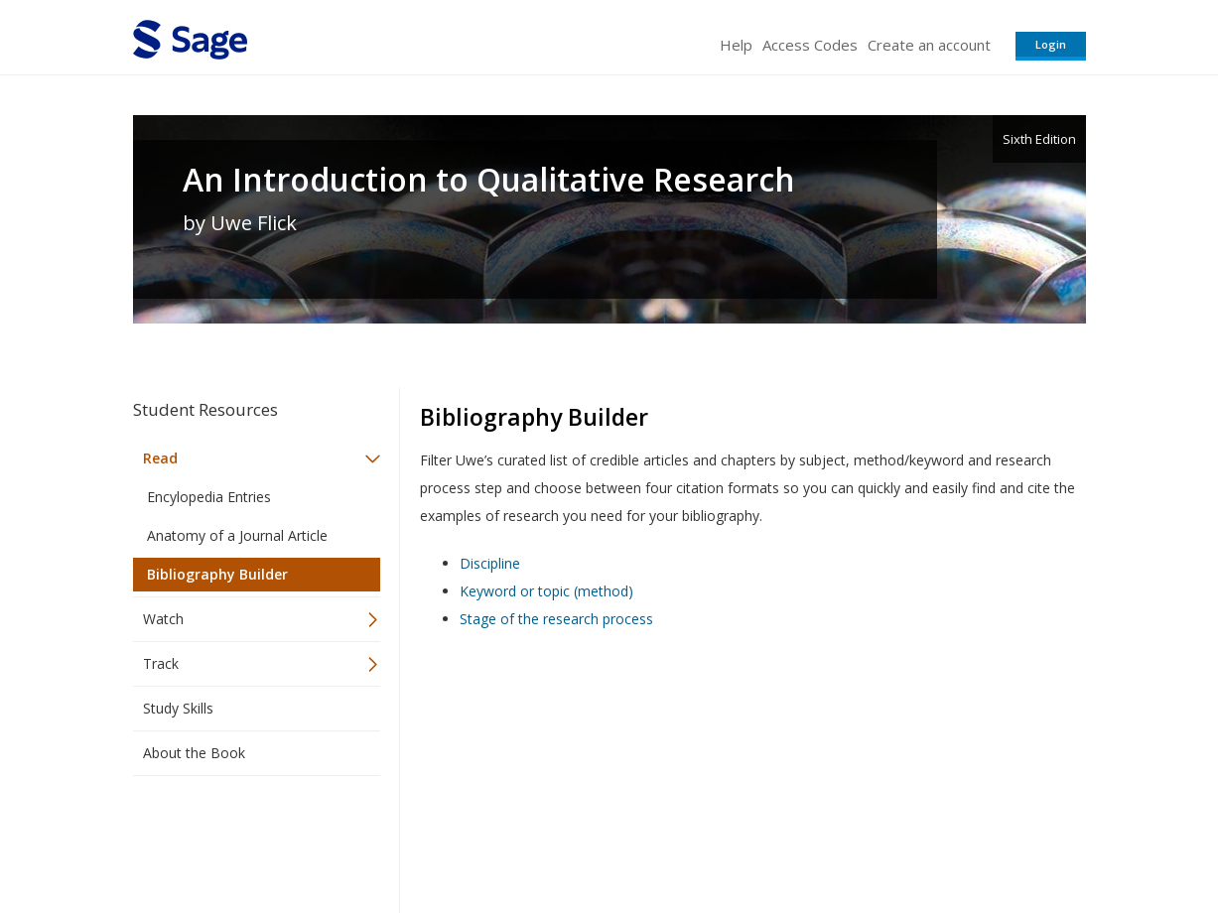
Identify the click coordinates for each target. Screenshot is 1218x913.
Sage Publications (246, 839)
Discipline (490, 563)
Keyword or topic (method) (546, 591)
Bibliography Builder (217, 574)
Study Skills (178, 708)
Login (1050, 44)
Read (160, 458)
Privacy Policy (955, 839)
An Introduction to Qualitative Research (489, 179)
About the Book (194, 752)
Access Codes (810, 45)
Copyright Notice (844, 839)
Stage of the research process (556, 618)
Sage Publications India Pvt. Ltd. (421, 839)
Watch (163, 618)
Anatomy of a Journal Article (237, 535)
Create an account (929, 45)
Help (736, 45)
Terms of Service (722, 839)
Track (161, 663)
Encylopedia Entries (209, 496)
